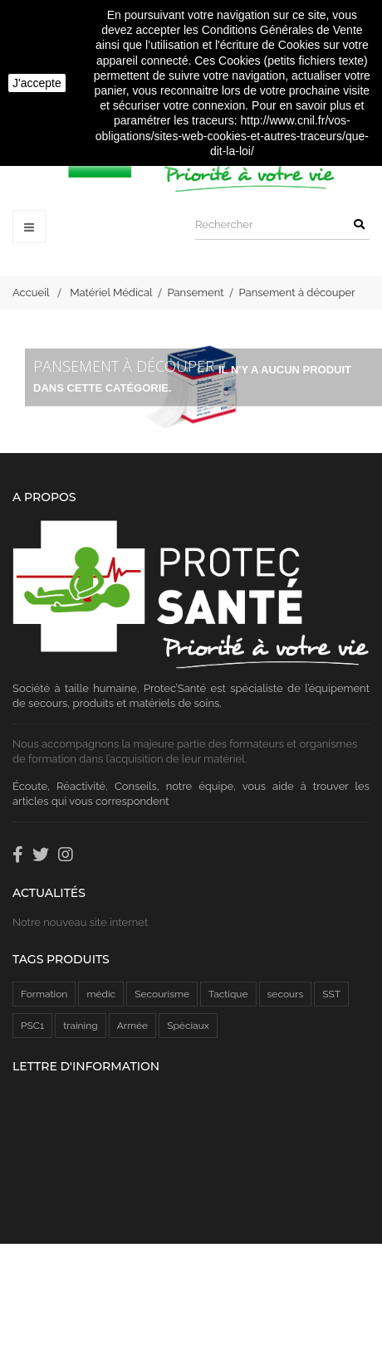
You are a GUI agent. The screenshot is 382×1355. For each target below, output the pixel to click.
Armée (132, 1025)
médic (100, 994)
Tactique (227, 994)
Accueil (31, 292)
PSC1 (32, 1025)
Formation (44, 994)
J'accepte (36, 83)
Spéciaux (188, 1025)
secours (285, 994)
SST (331, 994)
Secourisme (162, 994)
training (80, 1025)
